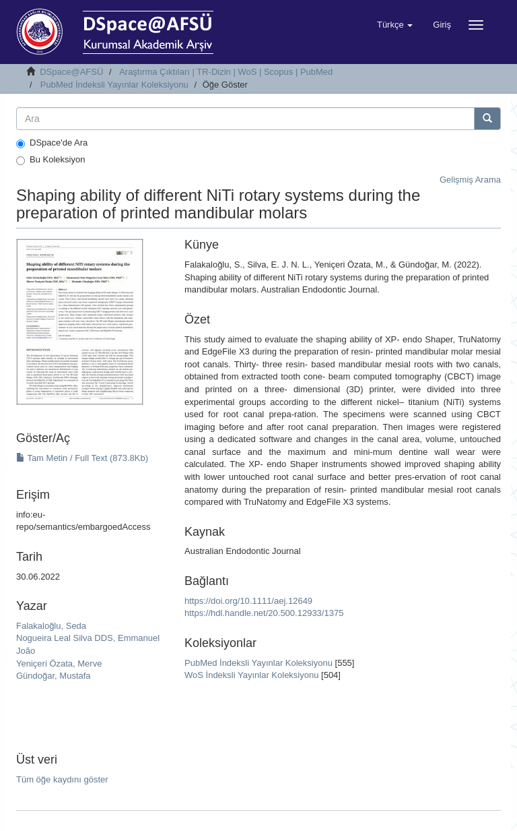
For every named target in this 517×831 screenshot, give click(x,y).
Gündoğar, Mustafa (53, 676)
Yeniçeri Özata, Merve (59, 663)
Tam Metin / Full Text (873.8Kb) (82, 458)
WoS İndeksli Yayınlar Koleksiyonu (251, 675)
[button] (395, 25)
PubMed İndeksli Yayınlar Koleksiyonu (114, 85)
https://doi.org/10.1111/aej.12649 (248, 601)
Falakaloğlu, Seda (51, 626)
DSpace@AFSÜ (71, 72)
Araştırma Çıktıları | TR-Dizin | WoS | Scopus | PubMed (226, 72)
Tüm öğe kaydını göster (62, 779)
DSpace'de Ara (52, 142)
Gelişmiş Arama (470, 180)
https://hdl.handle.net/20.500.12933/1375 (263, 613)
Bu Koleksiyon (50, 159)
